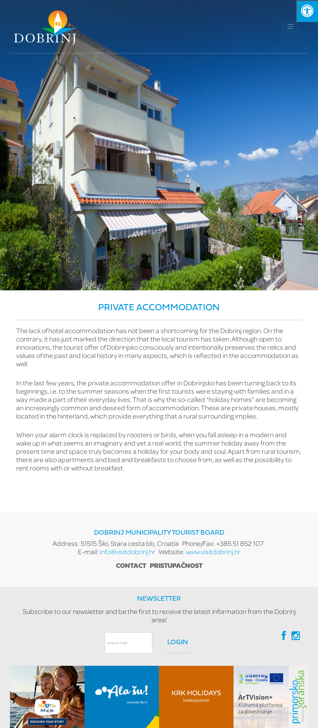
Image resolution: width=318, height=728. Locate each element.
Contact (131, 566)
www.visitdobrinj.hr (213, 551)
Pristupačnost (176, 566)
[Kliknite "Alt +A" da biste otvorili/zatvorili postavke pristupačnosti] (307, 11)
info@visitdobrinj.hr (127, 551)
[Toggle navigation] (290, 26)
